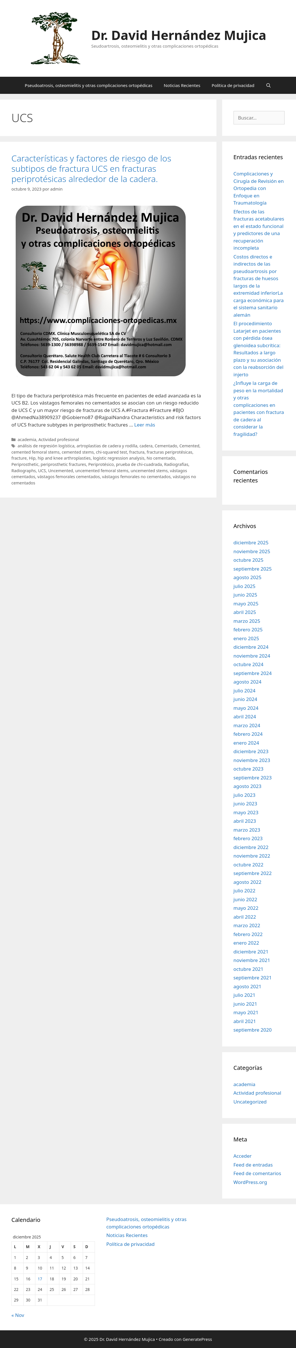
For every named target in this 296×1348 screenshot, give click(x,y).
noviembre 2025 (252, 551)
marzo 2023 (247, 829)
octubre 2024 (248, 664)
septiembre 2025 (253, 568)
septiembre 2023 (253, 777)
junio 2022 (245, 899)
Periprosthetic (24, 464)
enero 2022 (246, 942)
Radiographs (23, 470)
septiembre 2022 (253, 873)
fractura (137, 452)
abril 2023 (245, 821)
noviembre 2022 (252, 855)
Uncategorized (250, 1101)
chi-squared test (111, 452)
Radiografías (176, 464)
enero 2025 (246, 638)
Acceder (243, 1156)
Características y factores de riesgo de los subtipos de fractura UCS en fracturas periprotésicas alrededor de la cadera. (91, 168)
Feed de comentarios (257, 1173)
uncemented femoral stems (102, 470)
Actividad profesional (58, 439)
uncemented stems (149, 470)
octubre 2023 (248, 768)
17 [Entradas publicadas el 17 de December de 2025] (40, 1279)
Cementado (166, 445)
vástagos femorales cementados (68, 476)
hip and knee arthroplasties (64, 458)
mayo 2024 (246, 708)
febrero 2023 (248, 838)
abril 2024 (245, 716)
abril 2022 (245, 917)
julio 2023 (245, 795)
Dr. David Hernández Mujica (178, 35)
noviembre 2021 (252, 960)
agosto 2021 (247, 986)
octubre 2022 (248, 864)
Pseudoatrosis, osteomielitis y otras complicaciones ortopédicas (89, 85)
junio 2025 (245, 594)
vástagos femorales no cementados (136, 476)
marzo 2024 (247, 725)
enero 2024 (246, 742)
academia (27, 439)
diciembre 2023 (251, 751)
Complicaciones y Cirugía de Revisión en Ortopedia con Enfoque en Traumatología (259, 188)
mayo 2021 (246, 1012)
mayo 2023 (246, 812)
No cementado (161, 458)
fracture (19, 458)
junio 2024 (245, 699)
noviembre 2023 (252, 760)
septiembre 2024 (253, 673)
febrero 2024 (248, 734)
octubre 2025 (248, 560)
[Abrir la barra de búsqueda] (268, 85)
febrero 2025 (248, 629)
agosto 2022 (247, 882)
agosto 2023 (247, 786)
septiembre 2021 (253, 977)
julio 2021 (245, 995)
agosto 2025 (247, 577)
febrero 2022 (248, 934)
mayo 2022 (246, 908)
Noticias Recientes (182, 85)
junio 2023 (245, 803)
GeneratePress (197, 1339)
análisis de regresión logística (46, 445)
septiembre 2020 (253, 1029)
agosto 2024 (247, 681)
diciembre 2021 (251, 951)
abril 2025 (245, 612)
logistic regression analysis (119, 458)
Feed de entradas (253, 1164)
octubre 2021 (248, 969)
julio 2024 (245, 690)
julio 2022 (245, 890)
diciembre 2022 (251, 847)
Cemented (189, 445)
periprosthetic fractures (63, 464)
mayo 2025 (246, 603)
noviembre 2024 (252, 655)
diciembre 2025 (251, 542)
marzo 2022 (247, 925)
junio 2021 (245, 1004)
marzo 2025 (247, 621)
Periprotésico (101, 464)
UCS (42, 470)
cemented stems (78, 452)
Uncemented (60, 470)
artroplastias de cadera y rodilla (106, 445)
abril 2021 (245, 1021)
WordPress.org (250, 1182)
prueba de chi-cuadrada (139, 464)
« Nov (17, 1315)
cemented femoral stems (35, 452)
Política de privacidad (233, 85)
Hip (32, 458)
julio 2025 (245, 586)
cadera (146, 445)
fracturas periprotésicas (169, 452)
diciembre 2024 (251, 647)
